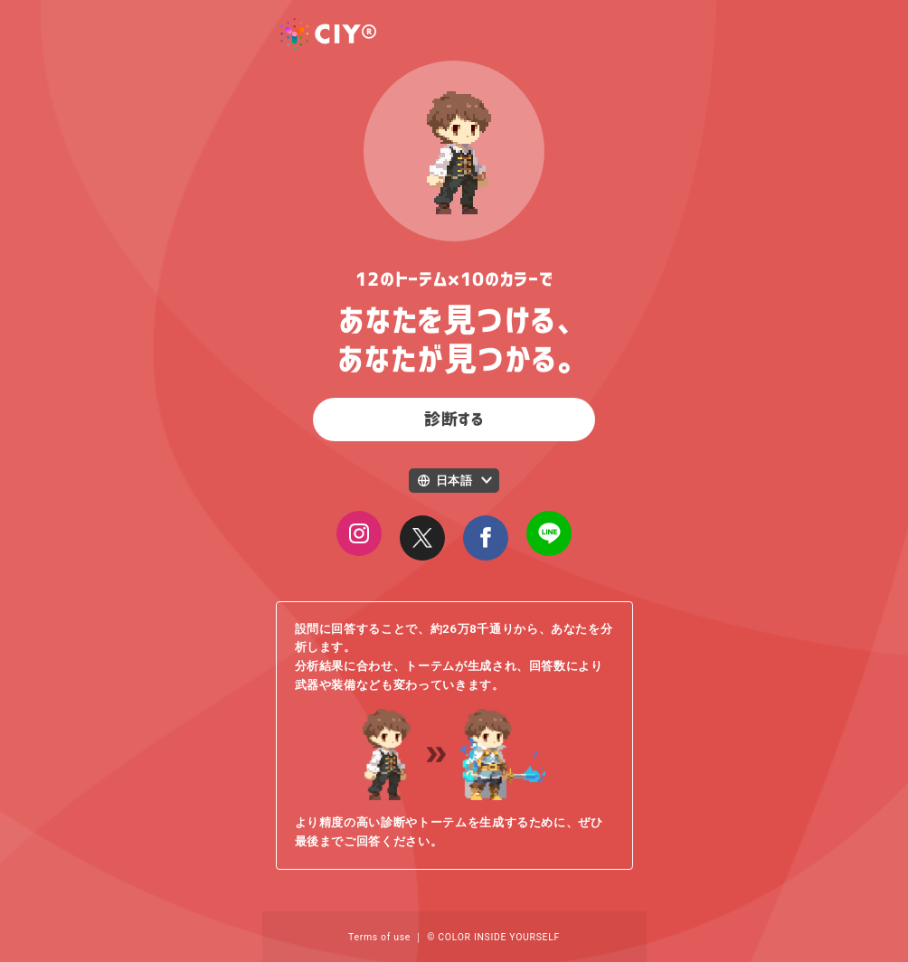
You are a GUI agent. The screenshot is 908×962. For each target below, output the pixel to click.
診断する (454, 419)
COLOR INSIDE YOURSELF (499, 937)
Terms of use (379, 937)
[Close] (422, 538)
